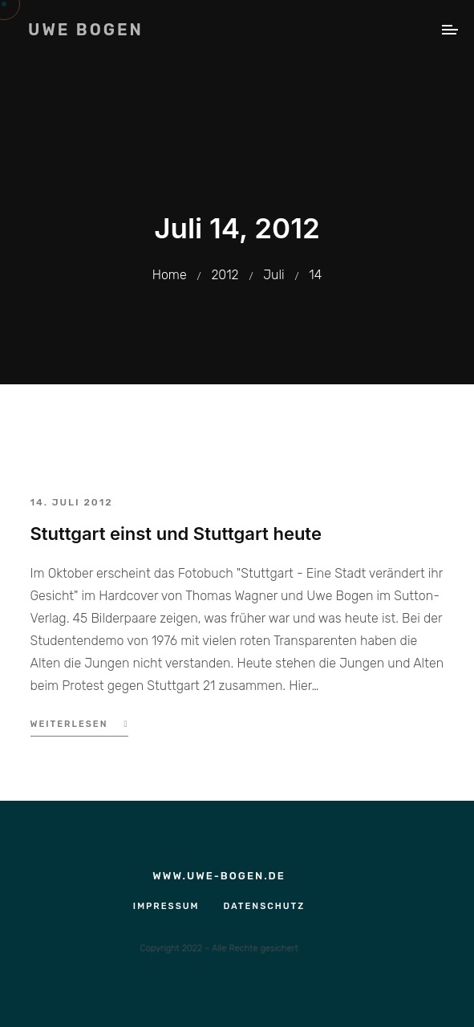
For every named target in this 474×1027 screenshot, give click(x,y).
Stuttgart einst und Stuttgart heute (176, 533)
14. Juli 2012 (71, 502)
